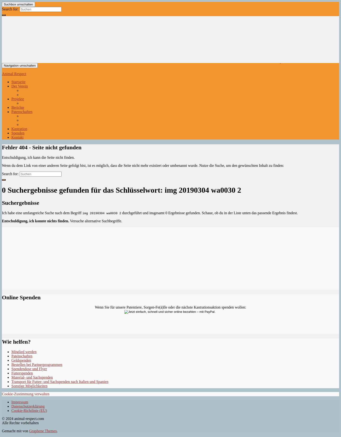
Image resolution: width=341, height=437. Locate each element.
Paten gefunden (32, 125)
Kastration (19, 129)
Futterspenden (22, 373)
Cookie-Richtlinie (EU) (29, 411)
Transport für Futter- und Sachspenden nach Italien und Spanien (59, 382)
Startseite (18, 82)
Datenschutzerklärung (28, 406)
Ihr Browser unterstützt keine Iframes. (170, 258)
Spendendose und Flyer (29, 369)
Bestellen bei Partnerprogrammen (36, 365)
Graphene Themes (43, 431)
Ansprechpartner (33, 90)
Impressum (19, 402)
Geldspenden (21, 360)
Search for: (10, 9)
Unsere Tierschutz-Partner (41, 103)
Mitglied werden (23, 352)
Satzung (27, 95)
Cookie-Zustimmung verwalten (25, 394)
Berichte (17, 107)
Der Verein (19, 86)
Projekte (17, 99)
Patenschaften (21, 112)
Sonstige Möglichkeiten (29, 386)
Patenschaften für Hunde (39, 116)
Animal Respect (14, 74)
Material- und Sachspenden (32, 377)
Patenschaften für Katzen (40, 120)
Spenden (17, 133)
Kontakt (17, 137)
